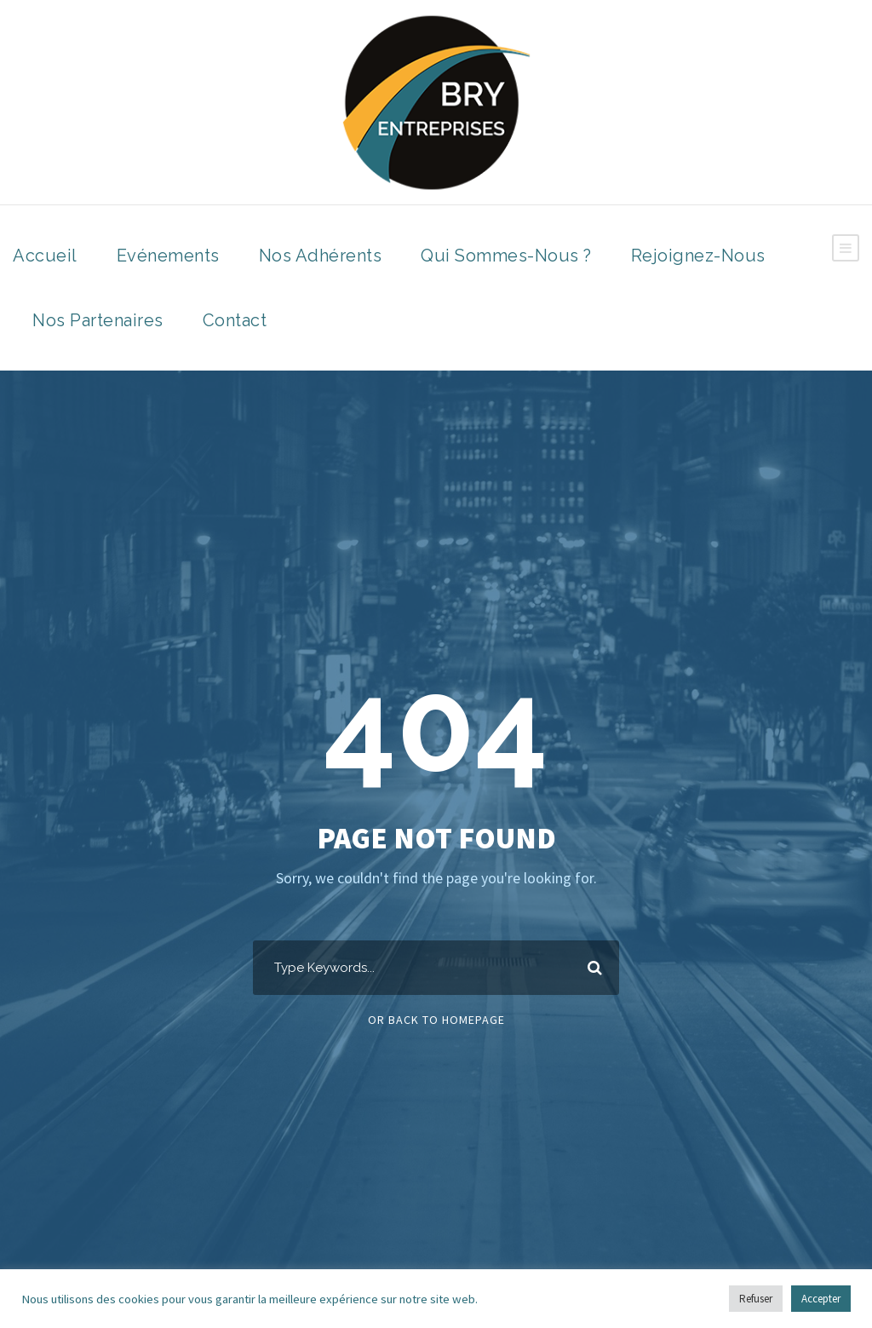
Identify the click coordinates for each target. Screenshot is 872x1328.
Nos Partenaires (98, 320)
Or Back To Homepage (436, 1019)
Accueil (45, 255)
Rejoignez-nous (698, 255)
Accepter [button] (820, 1298)
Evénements (168, 255)
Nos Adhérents (320, 255)
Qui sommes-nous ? (506, 255)
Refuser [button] (755, 1298)
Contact (235, 320)
